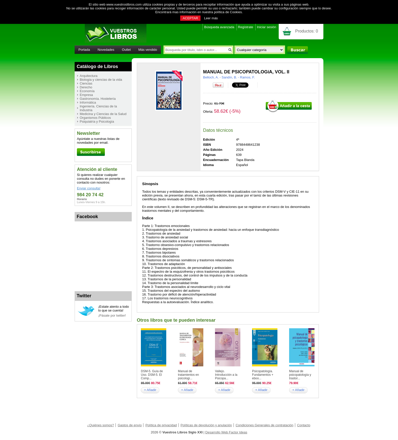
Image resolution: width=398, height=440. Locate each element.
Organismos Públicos (95, 118)
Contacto (303, 425)
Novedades (106, 50)
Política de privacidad (161, 425)
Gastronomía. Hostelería (98, 99)
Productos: (306, 31)
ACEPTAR (190, 18)
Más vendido (147, 50)
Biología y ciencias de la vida (101, 80)
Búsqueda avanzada (219, 27)
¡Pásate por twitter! (112, 315)
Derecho (86, 87)
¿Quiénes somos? (100, 425)
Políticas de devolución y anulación (206, 425)
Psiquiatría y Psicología (97, 121)
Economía (87, 91)
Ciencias (86, 83)
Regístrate (245, 27)
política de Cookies (228, 12)
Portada (84, 50)
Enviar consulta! (89, 188)
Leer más (211, 18)
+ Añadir (150, 390)
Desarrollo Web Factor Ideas (226, 432)
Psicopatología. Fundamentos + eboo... (262, 374)
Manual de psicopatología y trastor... (300, 374)
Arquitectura (88, 76)
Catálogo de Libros (97, 66)
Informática (88, 102)
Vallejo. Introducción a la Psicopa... (226, 374)
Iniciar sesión (266, 27)
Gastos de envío (130, 425)
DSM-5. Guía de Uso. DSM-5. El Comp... (152, 374)
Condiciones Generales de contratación (264, 425)
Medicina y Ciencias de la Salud (103, 114)
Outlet (126, 50)
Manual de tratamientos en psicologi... (188, 374)
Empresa (86, 95)
